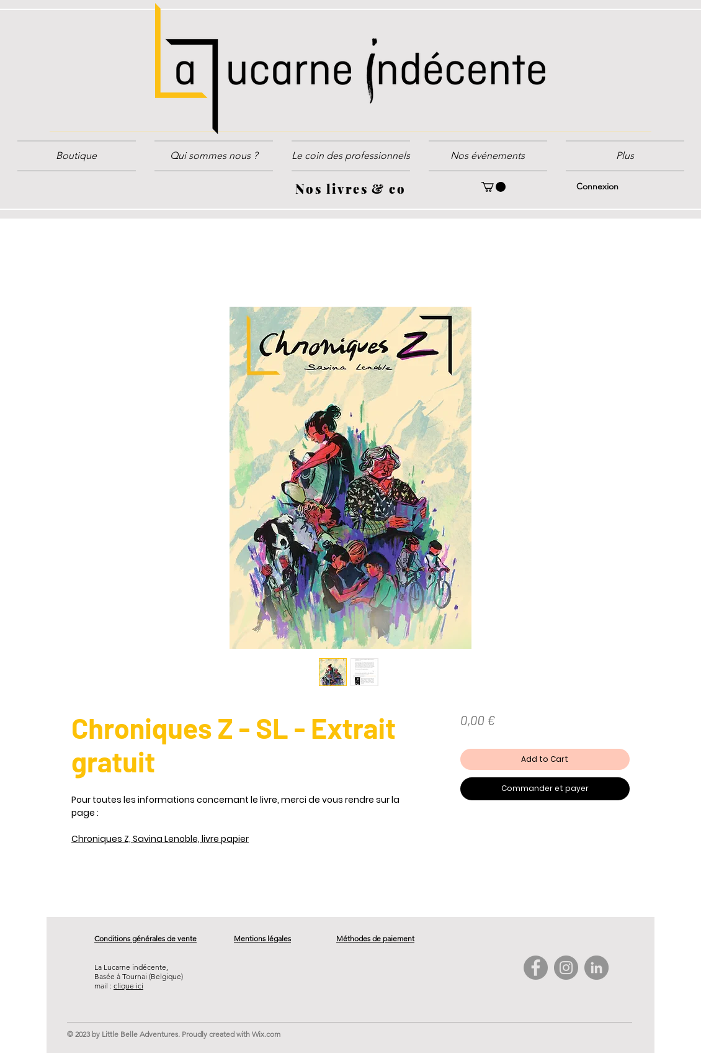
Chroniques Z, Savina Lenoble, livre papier (160, 839)
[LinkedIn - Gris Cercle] (596, 968)
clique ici (128, 985)
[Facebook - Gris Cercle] (536, 968)
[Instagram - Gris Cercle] (566, 968)
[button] (350, 155)
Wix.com (266, 1034)
